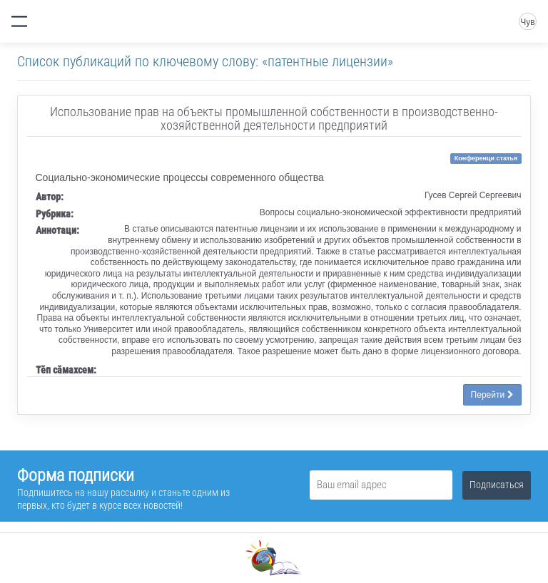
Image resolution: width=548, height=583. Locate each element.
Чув (527, 22)
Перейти (492, 395)
